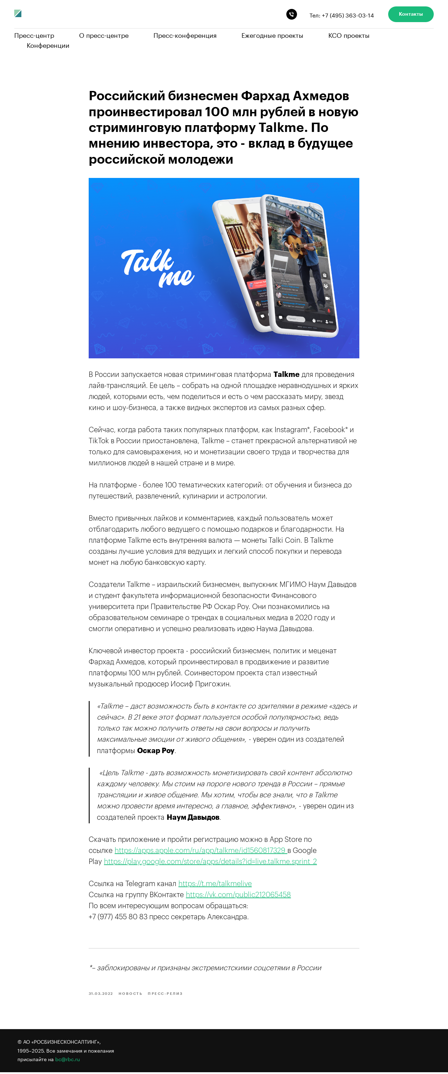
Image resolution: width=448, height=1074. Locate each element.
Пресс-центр (34, 34)
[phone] (291, 14)
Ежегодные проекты (272, 34)
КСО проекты (349, 34)
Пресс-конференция (185, 34)
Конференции (48, 44)
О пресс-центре (104, 34)
